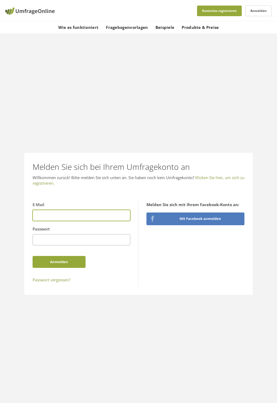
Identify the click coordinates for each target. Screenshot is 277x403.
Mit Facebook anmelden (200, 218)
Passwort (41, 229)
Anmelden (258, 10)
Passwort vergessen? (51, 279)
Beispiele (165, 27)
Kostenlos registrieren (219, 10)
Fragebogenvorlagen (127, 27)
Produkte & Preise (200, 27)
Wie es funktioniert (78, 27)
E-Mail (38, 204)
